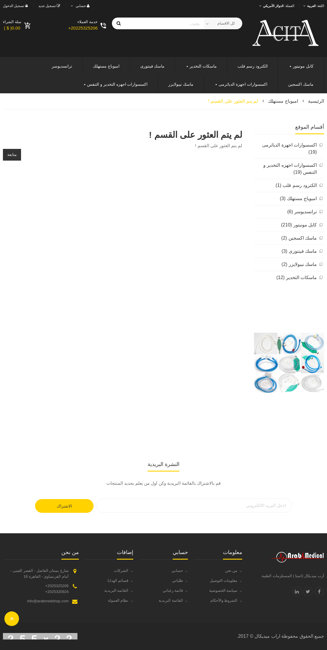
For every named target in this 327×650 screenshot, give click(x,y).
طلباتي (177, 580)
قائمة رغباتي (173, 590)
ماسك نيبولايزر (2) (299, 264)
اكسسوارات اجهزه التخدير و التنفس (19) (290, 169)
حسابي (177, 570)
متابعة (12, 154)
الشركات (121, 570)
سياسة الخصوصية (223, 590)
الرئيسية (316, 101)
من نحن (231, 570)
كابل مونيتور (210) (299, 224)
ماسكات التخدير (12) (296, 277)
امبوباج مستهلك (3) (298, 198)
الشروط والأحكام (224, 600)
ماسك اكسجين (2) (299, 237)
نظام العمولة (118, 600)
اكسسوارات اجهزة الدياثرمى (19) (289, 148)
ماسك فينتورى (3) (299, 251)
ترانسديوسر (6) (302, 211)
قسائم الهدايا (118, 580)
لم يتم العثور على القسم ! (233, 101)
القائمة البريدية (171, 600)
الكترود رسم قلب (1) (296, 185)
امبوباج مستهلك (283, 101)
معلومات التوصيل (224, 580)
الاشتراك (64, 506)
